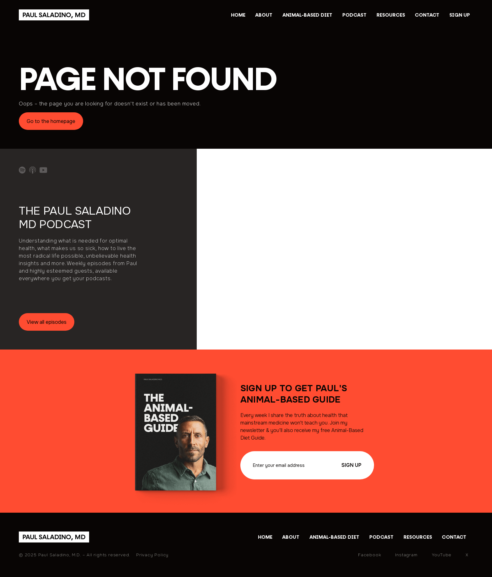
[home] (54, 537)
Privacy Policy (152, 555)
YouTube (442, 555)
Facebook (369, 555)
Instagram (406, 555)
